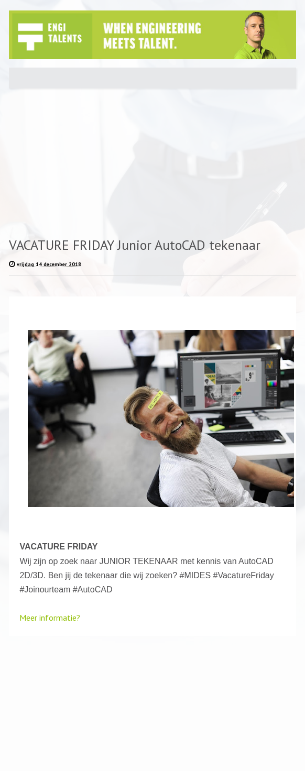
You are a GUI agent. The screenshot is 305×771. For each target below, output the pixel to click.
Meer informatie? (49, 617)
